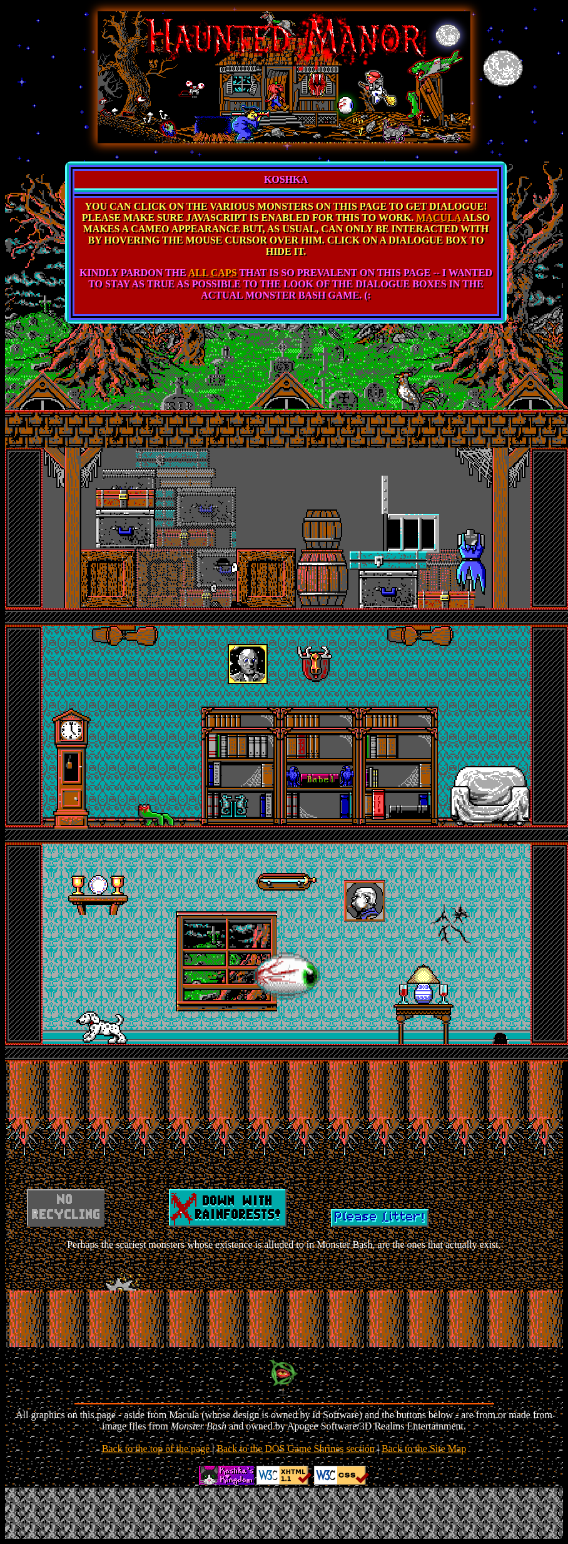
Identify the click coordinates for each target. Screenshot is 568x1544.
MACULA (438, 217)
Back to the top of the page (156, 1448)
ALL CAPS (212, 272)
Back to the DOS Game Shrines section (295, 1448)
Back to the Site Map (424, 1448)
